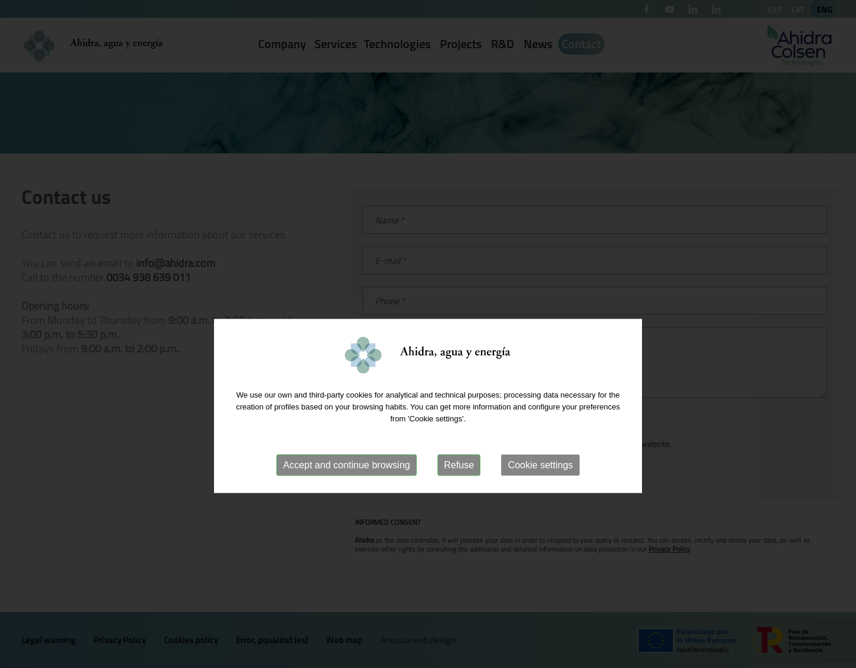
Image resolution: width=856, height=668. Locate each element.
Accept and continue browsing (346, 492)
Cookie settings (540, 492)
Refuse (459, 492)
